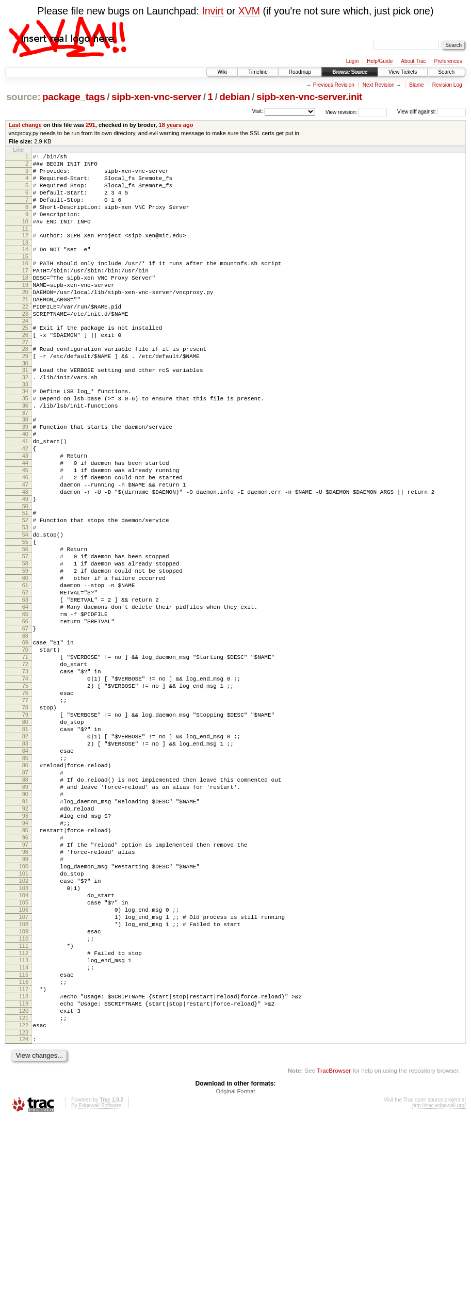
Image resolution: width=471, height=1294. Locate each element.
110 (23, 1092)
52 (25, 585)
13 (25, 259)
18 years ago (176, 125)
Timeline (257, 72)
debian (234, 96)
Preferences (448, 61)
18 (25, 299)
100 (23, 1004)
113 (23, 1118)
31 (25, 407)
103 (23, 1030)
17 (25, 290)
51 (25, 576)
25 (25, 358)
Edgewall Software (99, 1280)
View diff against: (431, 112)
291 (90, 125)
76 (25, 793)
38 (25, 464)
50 (25, 570)
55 (25, 611)
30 (25, 400)
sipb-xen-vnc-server (156, 96)
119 (23, 1171)
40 (25, 482)
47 (25, 543)
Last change (25, 125)
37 (25, 458)
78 (25, 811)
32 (25, 416)
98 (25, 986)
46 (25, 534)
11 (25, 244)
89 (25, 907)
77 (25, 802)
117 (23, 1153)
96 (25, 969)
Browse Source (349, 72)
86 (25, 881)
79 (25, 820)
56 (25, 620)
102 (23, 1021)
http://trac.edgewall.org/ (439, 1280)
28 (25, 383)
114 (23, 1127)
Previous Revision (333, 85)
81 (25, 837)
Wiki (222, 72)
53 (25, 594)
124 (23, 1212)
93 (25, 943)
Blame (416, 85)
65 (25, 699)
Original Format (235, 1266)
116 (23, 1144)
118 (23, 1162)
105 (23, 1048)
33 (25, 425)
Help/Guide (380, 61)
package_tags (73, 96)
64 (25, 690)
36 (25, 449)
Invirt (212, 11)
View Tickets (402, 72)
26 (25, 367)
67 (25, 717)
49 (25, 561)
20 (25, 317)
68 (25, 725)
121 (23, 1188)
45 (25, 526)
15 (25, 275)
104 (23, 1039)
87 (25, 890)
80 (25, 829)
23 (25, 343)
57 (25, 629)
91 (25, 925)
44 (25, 517)
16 (25, 282)
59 (25, 646)
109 (23, 1083)
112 (23, 1109)
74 (25, 776)
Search (446, 72)
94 (25, 951)
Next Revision (379, 85)
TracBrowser (334, 1245)
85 (25, 872)
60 (25, 655)
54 (25, 603)
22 (25, 334)
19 (25, 308)
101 (23, 1013)
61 (25, 664)
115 (23, 1136)
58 (25, 638)
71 (25, 750)
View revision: (342, 112)
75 (25, 785)
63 (25, 681)
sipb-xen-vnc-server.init (309, 96)
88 (25, 899)
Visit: (257, 111)
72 (25, 758)
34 (25, 431)
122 (23, 1197)
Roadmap (300, 72)
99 (25, 995)
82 (25, 846)
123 (23, 1206)
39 (25, 473)
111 (23, 1100)
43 (25, 508)
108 (23, 1074)
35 (25, 440)
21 (25, 325)
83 (25, 855)
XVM (249, 11)
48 (25, 552)
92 (25, 934)
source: (23, 96)
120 (23, 1179)
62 (25, 673)
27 (25, 376)
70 (25, 741)
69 (25, 732)
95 (25, 960)
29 (25, 392)
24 (25, 352)
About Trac (413, 61)
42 (25, 499)
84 (25, 864)
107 (23, 1065)
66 (25, 708)
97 (25, 978)
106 (23, 1057)
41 (25, 491)
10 (25, 235)
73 (25, 767)
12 (25, 251)
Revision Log (447, 85)
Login (352, 61)
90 (25, 916)
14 (25, 266)
